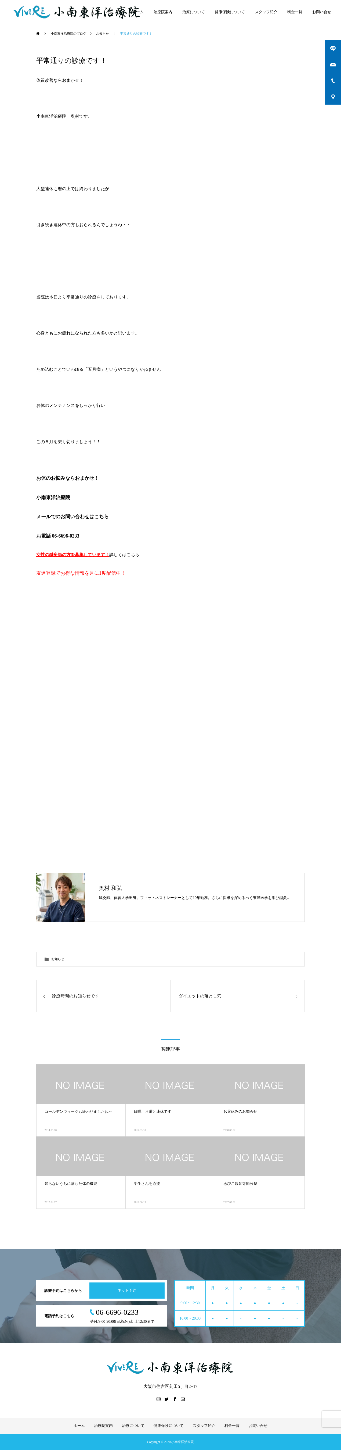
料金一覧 (294, 12)
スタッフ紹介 (266, 12)
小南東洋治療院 (53, 497)
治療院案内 (163, 12)
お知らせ (57, 959)
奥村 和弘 (110, 888)
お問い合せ (321, 12)
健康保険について (230, 12)
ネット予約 (127, 1290)
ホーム (138, 12)
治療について (193, 12)
